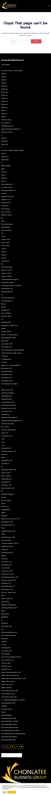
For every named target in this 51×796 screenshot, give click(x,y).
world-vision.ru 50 (7, 685)
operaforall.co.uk (6, 479)
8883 (2, 169)
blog (2, 221)
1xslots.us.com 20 (6, 132)
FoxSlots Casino (6, 316)
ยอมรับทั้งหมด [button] (11, 792)
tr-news (3, 645)
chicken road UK (6, 276)
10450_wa (4, 104)
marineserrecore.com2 (8, 408)
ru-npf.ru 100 (5, 568)
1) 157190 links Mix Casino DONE (11, 71)
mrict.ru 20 (4, 433)
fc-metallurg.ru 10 (7, 301)
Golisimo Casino (6, 332)
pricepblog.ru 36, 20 (8, 525)
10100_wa (4, 86)
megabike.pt (5, 414)
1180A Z (3, 117)
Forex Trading (5, 313)
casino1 (3, 249)
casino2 (3, 252)
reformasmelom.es (7, 553)
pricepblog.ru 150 (7, 522)
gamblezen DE (6, 322)
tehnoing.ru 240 (6, 626)
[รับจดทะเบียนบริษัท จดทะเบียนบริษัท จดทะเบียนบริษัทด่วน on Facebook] (3, 746)
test (2, 629)
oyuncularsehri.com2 (7, 488)
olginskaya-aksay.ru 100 (8, 470)
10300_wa (4, 101)
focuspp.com (5, 310)
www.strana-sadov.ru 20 (9, 697)
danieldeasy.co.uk (7, 289)
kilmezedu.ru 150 (6, 368)
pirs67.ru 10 (5, 507)
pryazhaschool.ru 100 (8, 531)
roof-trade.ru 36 (6, 562)
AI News (3, 193)
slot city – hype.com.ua (8, 592)
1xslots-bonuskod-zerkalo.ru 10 (11, 129)
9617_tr (3, 175)
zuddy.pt (4, 706)
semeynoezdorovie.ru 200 (9, 577)
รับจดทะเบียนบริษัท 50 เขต (8, 718)
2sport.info (4, 144)
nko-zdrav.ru (5, 464)
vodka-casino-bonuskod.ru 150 (11, 672)
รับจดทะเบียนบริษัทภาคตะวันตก (10, 728)
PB (2, 491)
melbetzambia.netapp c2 (9, 418)
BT (2, 233)
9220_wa (4, 172)
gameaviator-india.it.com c (9, 325)
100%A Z (4, 74)
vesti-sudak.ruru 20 (7, 660)
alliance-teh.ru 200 (7, 197)
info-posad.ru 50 (6, 347)
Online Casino (5, 473)
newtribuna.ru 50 (6, 460)
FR (2, 319)
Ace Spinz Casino (7, 187)
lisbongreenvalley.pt (7, 393)
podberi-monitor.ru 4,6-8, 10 (10, 519)
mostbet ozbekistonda (8, 430)
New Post (4, 454)
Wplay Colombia (6, 688)
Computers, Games (7, 283)
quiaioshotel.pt (6, 540)
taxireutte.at (5, 614)
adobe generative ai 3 (8, 190)
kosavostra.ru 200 (7, 381)
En (2, 295)
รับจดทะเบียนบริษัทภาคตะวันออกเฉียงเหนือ (13, 734)
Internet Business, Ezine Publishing (12, 350)
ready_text (4, 550)
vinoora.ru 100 (5, 663)
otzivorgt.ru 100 (6, 485)
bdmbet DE (5, 206)
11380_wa (4, 114)
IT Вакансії (4, 356)
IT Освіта (4, 362)
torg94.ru (4, 642)
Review (3, 556)
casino (3, 236)
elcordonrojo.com (7, 292)
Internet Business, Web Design (11, 353)
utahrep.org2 (5, 654)
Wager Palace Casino (8, 681)
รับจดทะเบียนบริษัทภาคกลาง (9, 724)
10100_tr (4, 83)
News (3, 457)
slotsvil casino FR (6, 599)
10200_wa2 (4, 92)
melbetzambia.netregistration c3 (11, 421)
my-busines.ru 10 (6, 436)
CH (2, 264)
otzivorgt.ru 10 (5, 482)
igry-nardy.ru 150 (6, 344)
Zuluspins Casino (6, 709)
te (2, 620)
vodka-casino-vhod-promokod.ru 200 (13, 678)
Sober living (5, 602)
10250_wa (4, 98)
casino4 (3, 258)
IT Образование (6, 359)
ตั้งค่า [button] (4, 792)
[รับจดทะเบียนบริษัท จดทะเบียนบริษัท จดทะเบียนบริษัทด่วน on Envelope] (12, 746)
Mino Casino (5, 427)
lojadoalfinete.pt (6, 399)
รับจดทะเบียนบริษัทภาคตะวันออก (10, 731)
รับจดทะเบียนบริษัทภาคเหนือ (9, 737)
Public (3, 534)
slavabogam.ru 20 (7, 589)
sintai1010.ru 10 (6, 583)
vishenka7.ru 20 (6, 669)
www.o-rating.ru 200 (7, 694)
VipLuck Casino (6, 666)
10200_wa (4, 89)
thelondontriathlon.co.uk (9, 632)
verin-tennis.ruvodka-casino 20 (11, 657)
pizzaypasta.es (6, 510)
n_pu (2, 445)
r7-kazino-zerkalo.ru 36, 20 (9, 543)
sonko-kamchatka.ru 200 (9, 608)
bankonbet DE (5, 203)
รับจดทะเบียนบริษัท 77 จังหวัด (9, 721)
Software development (8, 605)
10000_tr (4, 77)
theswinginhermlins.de (8, 635)
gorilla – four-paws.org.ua (9, 335)
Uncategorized (6, 648)
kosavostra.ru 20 (6, 378)
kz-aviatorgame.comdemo (9, 384)
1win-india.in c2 (6, 123)
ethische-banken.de (7, 298)
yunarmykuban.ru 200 (8, 703)
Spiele (3, 611)
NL (2, 467)
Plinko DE (4, 516)
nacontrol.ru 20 (6, 448)
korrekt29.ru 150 (6, 375)
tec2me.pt (4, 623)
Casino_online (5, 239)
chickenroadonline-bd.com (10, 279)
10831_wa (4, 108)
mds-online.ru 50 (6, 411)
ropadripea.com (6, 565)
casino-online (5, 246)
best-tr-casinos (6, 212)
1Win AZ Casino (6, 120)
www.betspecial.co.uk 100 (9, 691)
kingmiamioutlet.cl (7, 371)
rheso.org (4, 559)
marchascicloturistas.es (8, 405)
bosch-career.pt (6, 230)
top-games (4, 639)
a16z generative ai (7, 184)
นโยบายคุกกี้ (16, 787)
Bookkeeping (5, 227)
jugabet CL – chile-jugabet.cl (10, 365)
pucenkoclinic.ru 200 (8, 537)
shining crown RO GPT (8, 580)
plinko (3, 513)
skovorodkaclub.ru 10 (8, 586)
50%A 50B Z (5, 160)
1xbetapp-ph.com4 (7, 126)
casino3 (3, 255)
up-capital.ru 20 (6, 651)
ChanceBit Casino (7, 267)
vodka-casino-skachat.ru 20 (10, 675)
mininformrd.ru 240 (7, 424)
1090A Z (4, 111)
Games (3, 329)
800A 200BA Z (6, 166)
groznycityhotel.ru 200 (8, 338)
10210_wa (4, 95)
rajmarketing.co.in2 (7, 546)
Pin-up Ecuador (6, 500)
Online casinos (6, 476)
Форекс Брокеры (6, 715)
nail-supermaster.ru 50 (8, 451)
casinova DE (5, 261)
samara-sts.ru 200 (7, 571)
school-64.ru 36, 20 (7, 574)
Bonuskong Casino (7, 224)
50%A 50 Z (5, 157)
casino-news (5, 243)
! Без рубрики (5, 65)
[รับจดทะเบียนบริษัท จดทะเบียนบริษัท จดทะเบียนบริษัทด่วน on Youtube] (22, 746)
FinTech (3, 307)
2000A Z (4, 138)
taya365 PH (4, 617)
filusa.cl (3, 304)
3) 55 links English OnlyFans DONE (12, 150)
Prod (2, 528)
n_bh (2, 439)
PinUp (3, 504)
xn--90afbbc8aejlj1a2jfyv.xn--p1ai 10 (13, 700)
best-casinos (5, 209)
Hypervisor (4, 341)
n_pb (3, 442)
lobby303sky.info (6, 396)
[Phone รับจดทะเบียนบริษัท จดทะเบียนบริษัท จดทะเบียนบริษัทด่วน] (8, 746)
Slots (2, 596)
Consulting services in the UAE (11, 286)
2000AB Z (4, 141)
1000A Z (4, 80)
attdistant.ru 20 (6, 200)
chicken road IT (6, 273)
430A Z (3, 154)
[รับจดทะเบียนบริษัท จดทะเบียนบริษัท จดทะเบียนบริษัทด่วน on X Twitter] (17, 746)
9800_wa (4, 178)
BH (2, 218)
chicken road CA (6, 270)
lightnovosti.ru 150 (7, 390)
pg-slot (3, 497)
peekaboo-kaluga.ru (7, 494)
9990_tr (3, 181)
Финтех (3, 712)
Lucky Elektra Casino (8, 402)
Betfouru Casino (6, 215)
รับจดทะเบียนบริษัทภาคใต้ (8, 740)
